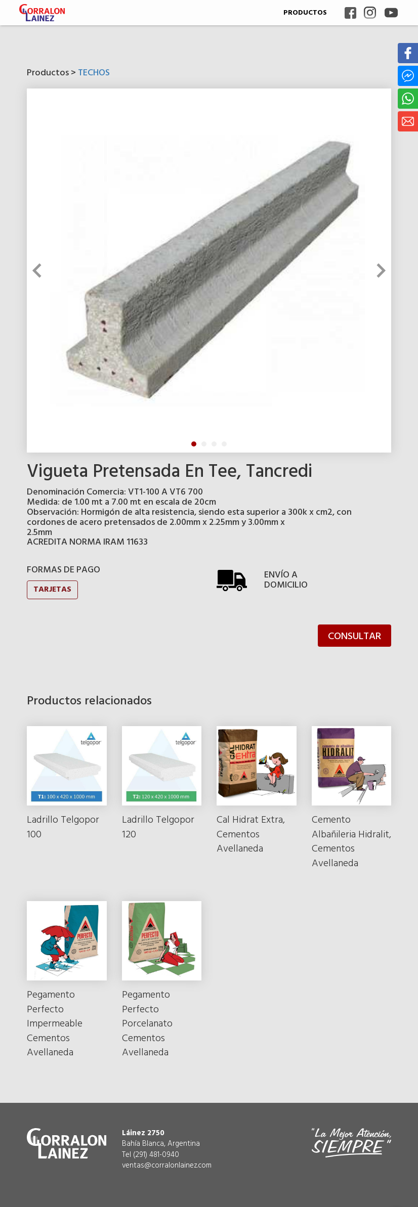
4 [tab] (224, 443)
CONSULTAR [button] (354, 637)
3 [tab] (214, 443)
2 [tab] (203, 443)
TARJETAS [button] (52, 589)
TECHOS (94, 73)
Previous (39, 270)
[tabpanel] (209, 270)
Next (378, 270)
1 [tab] (193, 443)
